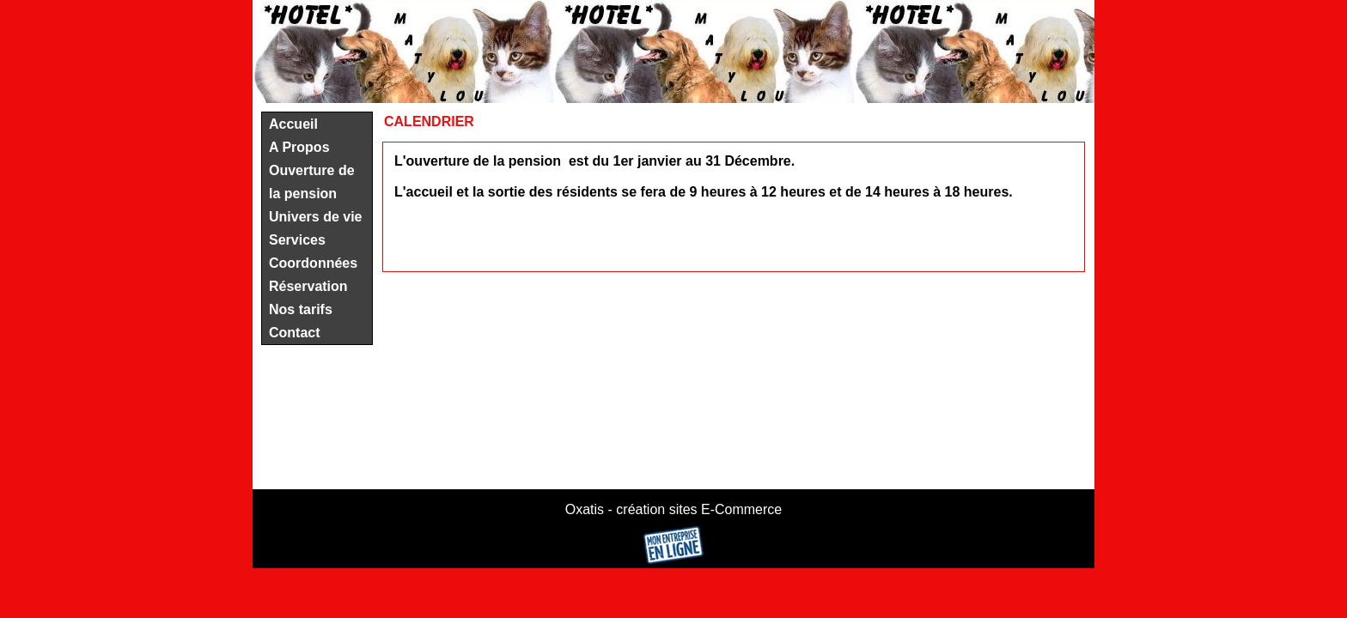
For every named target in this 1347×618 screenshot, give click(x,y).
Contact (294, 332)
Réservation (308, 286)
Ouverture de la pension (312, 182)
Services (297, 240)
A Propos (299, 147)
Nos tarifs (300, 309)
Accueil (293, 124)
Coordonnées (313, 263)
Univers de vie (316, 216)
